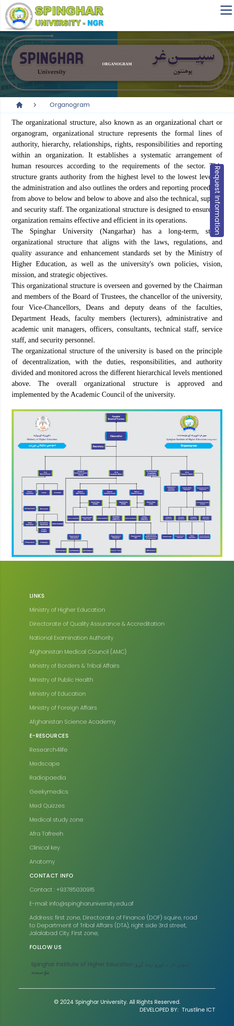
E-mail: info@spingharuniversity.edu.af (81, 903)
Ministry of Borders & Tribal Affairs (74, 666)
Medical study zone (56, 820)
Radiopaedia (47, 778)
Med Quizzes (47, 806)
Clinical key (44, 848)
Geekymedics (48, 792)
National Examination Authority (71, 638)
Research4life (48, 750)
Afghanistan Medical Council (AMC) (78, 652)
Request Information (217, 200)
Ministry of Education (57, 694)
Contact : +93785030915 (62, 889)
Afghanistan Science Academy (72, 722)
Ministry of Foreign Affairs (63, 708)
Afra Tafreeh (46, 834)
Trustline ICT (177, 1010)
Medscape (44, 764)
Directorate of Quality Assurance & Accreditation (97, 624)
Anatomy (42, 861)
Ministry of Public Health (61, 680)
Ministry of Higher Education (67, 610)
